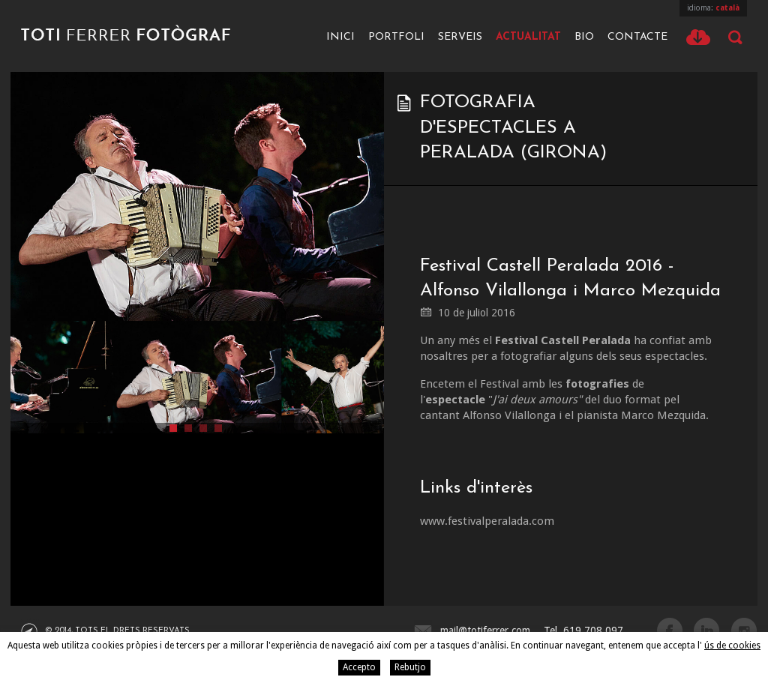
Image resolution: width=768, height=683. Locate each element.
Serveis (460, 37)
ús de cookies (732, 645)
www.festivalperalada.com (487, 521)
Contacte (638, 37)
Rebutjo (410, 667)
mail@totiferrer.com (485, 631)
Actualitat (528, 37)
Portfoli (396, 37)
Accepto (359, 667)
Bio (584, 37)
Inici (340, 37)
